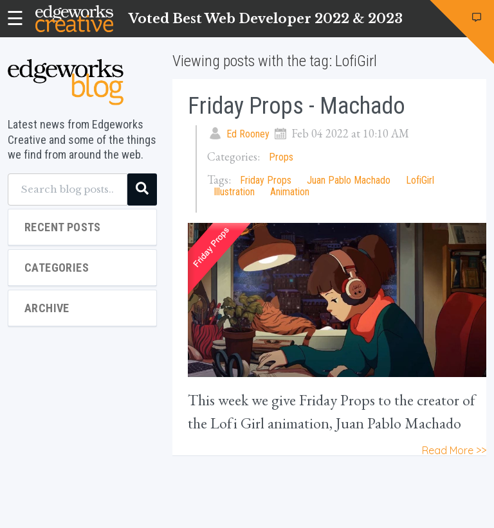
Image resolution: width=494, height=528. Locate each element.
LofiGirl (420, 180)
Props (281, 157)
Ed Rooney (248, 134)
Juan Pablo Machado (348, 180)
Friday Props (265, 180)
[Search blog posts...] (67, 189)
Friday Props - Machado (296, 105)
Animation (289, 192)
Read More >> (454, 450)
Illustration (234, 192)
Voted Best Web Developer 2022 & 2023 (266, 18)
